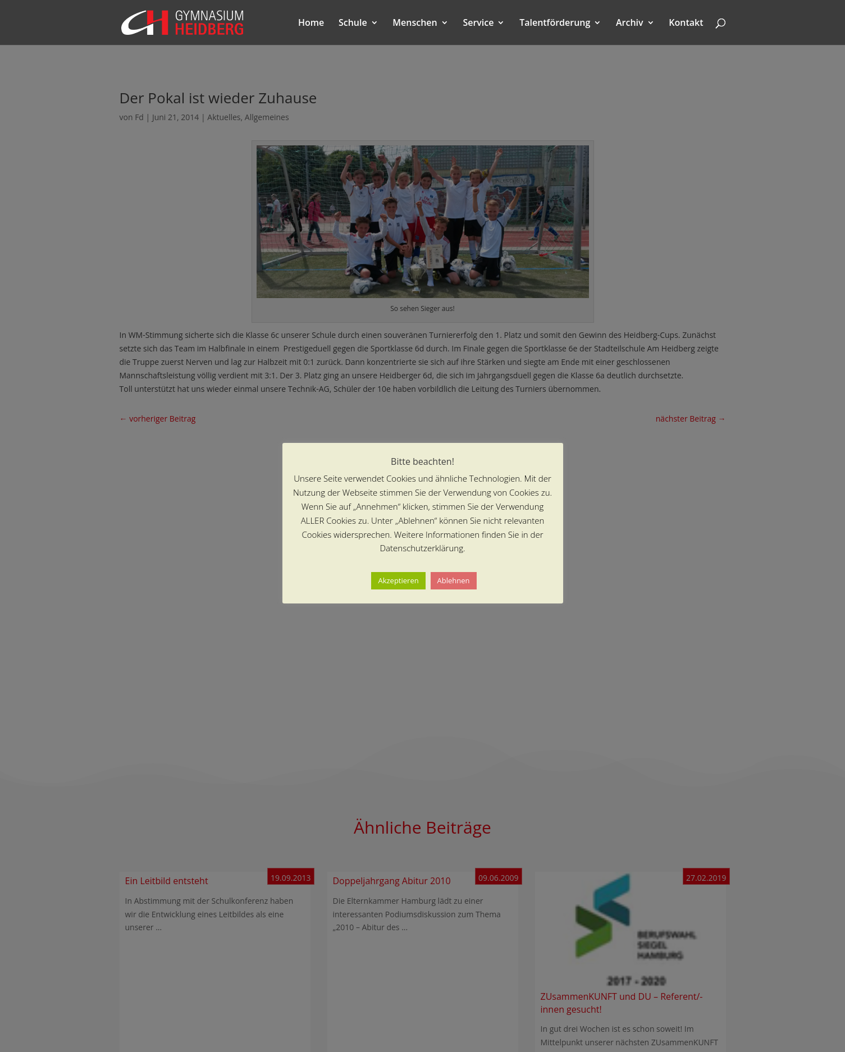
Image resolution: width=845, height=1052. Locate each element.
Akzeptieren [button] (398, 580)
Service (478, 24)
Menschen (414, 24)
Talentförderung (554, 24)
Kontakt (686, 24)
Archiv (629, 24)
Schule (353, 24)
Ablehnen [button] (453, 580)
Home (311, 24)
